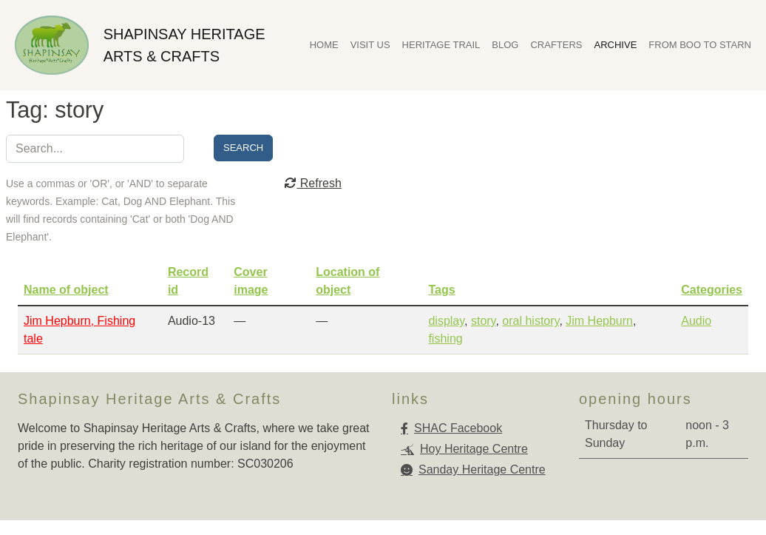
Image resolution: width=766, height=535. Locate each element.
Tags (441, 289)
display (446, 320)
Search (243, 147)
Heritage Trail (441, 44)
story (483, 320)
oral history (530, 320)
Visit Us (370, 44)
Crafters (556, 44)
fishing (445, 338)
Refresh (313, 183)
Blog (505, 44)
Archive (615, 44)
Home (324, 44)
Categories (711, 289)
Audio (696, 320)
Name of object (66, 289)
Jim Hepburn (599, 320)
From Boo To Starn (699, 44)
